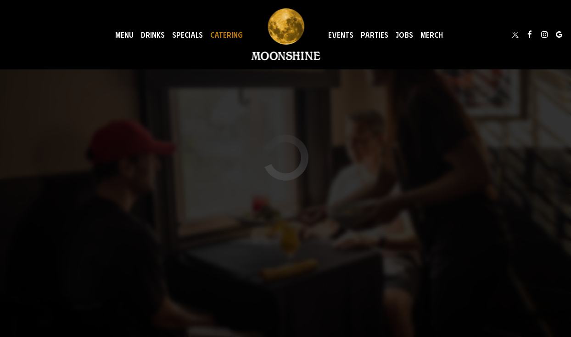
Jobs (404, 34)
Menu (124, 34)
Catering (226, 34)
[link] (285, 34)
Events (340, 34)
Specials (187, 34)
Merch (431, 34)
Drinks (153, 34)
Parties (374, 34)
